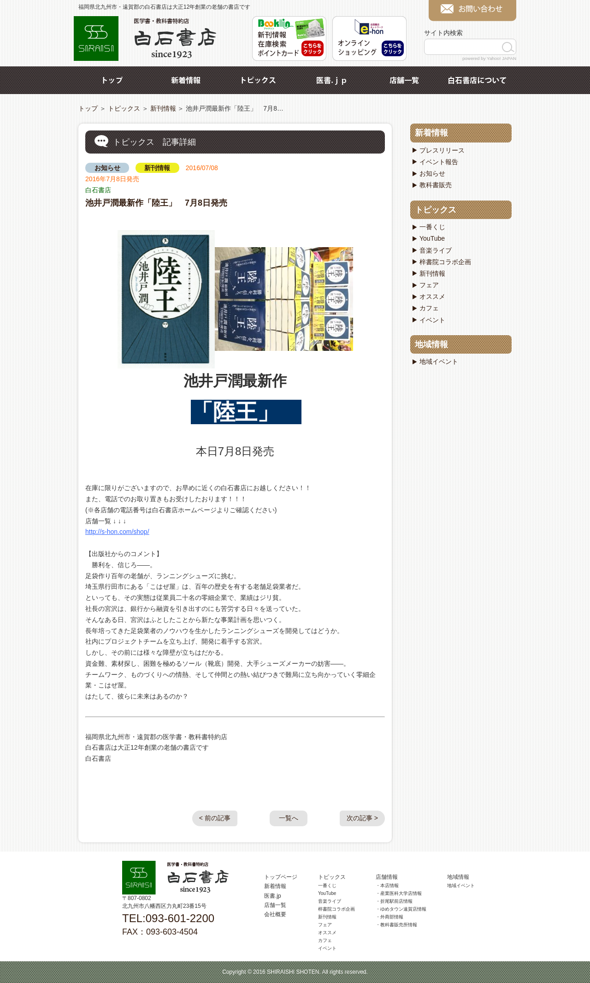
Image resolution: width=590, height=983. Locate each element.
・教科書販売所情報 (396, 924)
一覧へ (288, 818)
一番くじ (432, 227)
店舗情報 (387, 877)
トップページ (280, 877)
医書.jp (331, 80)
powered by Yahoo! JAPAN (489, 58)
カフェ (429, 308)
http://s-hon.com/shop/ (117, 531)
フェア (429, 285)
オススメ (432, 296)
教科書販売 (435, 185)
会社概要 (275, 914)
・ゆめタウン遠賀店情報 (401, 909)
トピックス (258, 80)
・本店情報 (387, 885)
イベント (432, 320)
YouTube (432, 238)
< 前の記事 (214, 818)
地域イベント (438, 361)
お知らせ (107, 168)
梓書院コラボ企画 (445, 262)
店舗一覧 (404, 80)
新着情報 (185, 80)
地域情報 (431, 344)
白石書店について (477, 80)
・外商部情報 (389, 916)
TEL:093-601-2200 (168, 918)
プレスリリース (442, 150)
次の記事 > (362, 818)
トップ (113, 80)
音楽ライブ (435, 250)
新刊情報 (163, 108)
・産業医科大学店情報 (399, 893)
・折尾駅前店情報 (394, 901)
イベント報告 (438, 162)
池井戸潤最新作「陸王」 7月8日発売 (156, 202)
